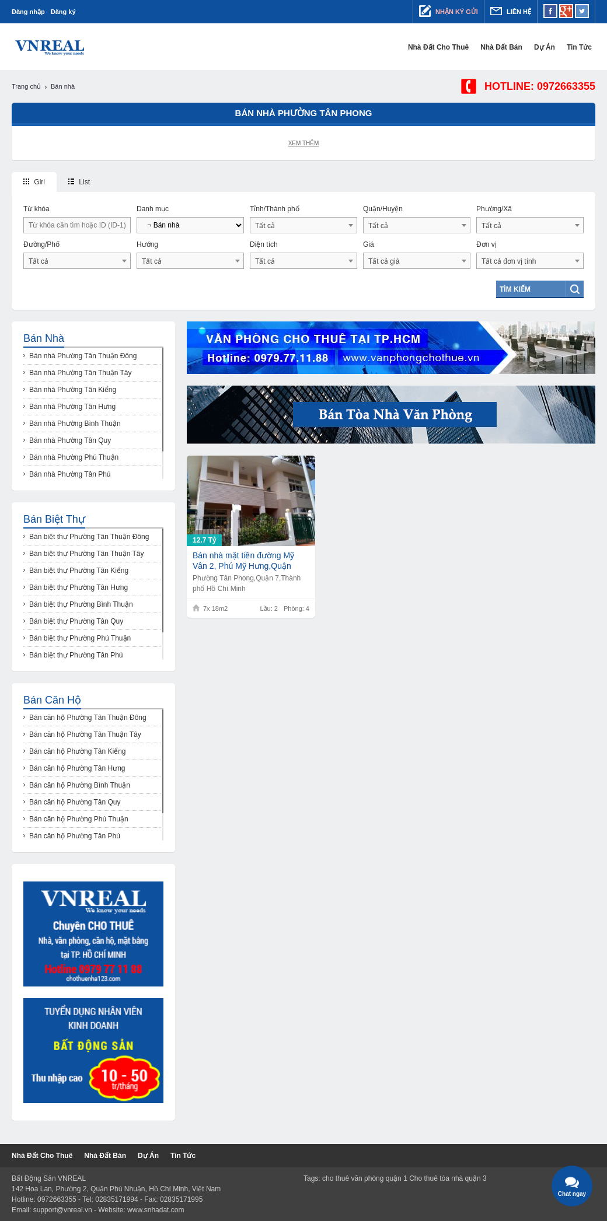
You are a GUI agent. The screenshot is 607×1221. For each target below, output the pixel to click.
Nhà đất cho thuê (441, 47)
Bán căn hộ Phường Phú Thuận (78, 819)
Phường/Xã (494, 209)
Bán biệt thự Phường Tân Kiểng (78, 570)
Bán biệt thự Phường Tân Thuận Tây (86, 554)
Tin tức (582, 47)
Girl (34, 182)
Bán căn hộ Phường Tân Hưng (77, 768)
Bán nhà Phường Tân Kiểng (72, 390)
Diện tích (264, 244)
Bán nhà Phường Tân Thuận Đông (83, 356)
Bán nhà (43, 338)
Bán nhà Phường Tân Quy (70, 440)
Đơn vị (486, 244)
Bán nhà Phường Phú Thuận (73, 457)
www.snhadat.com (155, 1210)
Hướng (147, 244)
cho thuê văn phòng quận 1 (364, 1178)
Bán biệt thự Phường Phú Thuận (80, 638)
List (79, 182)
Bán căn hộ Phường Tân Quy (75, 802)
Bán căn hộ (52, 700)
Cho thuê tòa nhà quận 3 (447, 1178)
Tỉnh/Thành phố (274, 209)
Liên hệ (510, 11)
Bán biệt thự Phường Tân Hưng (78, 587)
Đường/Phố (41, 244)
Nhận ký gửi (448, 11)
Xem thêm (303, 143)
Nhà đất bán (505, 47)
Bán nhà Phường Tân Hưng (72, 407)
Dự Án (548, 47)
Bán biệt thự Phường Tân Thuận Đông (89, 537)
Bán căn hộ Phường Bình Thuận (79, 785)
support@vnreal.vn (62, 1210)
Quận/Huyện (383, 209)
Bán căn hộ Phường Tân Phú (74, 836)
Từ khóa (36, 209)
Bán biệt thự (54, 519)
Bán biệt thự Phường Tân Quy (76, 621)
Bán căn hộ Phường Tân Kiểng (77, 751)
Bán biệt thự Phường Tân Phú (76, 655)
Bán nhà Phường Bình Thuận (75, 423)
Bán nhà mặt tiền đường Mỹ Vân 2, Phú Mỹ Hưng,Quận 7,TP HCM (243, 561)
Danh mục (153, 209)
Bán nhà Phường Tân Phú (70, 474)
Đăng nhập (28, 11)
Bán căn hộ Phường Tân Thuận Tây (85, 734)
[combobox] (303, 225)
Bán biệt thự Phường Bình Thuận (81, 604)
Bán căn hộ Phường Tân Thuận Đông (87, 717)
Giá (368, 244)
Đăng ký (63, 11)
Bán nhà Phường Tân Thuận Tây (80, 373)
